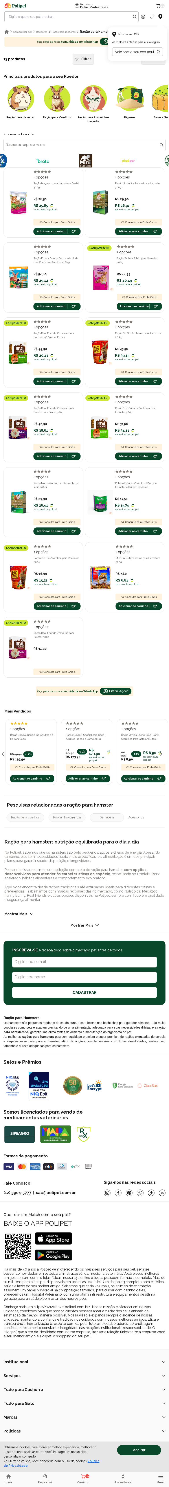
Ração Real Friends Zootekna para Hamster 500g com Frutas (53, 335)
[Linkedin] (162, 1192)
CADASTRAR (84, 992)
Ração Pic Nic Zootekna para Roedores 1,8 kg (138, 335)
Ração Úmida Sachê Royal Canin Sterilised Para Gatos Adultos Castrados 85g (140, 737)
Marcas (84, 1417)
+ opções (40, 177)
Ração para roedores (63, 31)
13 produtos (14, 59)
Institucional (84, 1362)
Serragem (107, 817)
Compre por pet (22, 31)
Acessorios (136, 817)
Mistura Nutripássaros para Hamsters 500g (138, 560)
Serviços (84, 1375)
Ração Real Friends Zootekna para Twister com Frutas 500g (53, 410)
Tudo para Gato (84, 1403)
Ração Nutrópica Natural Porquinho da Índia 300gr (56, 485)
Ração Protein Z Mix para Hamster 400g (137, 260)
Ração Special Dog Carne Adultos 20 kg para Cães (31, 736)
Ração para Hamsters (97, 31)
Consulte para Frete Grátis (57, 222)
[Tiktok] (151, 1192)
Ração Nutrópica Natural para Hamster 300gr (138, 185)
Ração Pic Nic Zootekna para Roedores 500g (56, 560)
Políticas (84, 1431)
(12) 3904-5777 (17, 1192)
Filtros (83, 59)
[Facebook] (118, 1192)
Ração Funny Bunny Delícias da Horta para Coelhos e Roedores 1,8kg (55, 260)
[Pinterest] (129, 1192)
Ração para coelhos (25, 817)
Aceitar (139, 1450)
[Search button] (135, 17)
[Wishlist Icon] (151, 16)
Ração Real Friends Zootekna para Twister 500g (53, 634)
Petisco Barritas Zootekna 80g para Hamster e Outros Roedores (136, 485)
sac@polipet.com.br (56, 1192)
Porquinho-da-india (67, 817)
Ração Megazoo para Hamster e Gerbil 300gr (56, 185)
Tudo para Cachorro (84, 1389)
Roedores (41, 31)
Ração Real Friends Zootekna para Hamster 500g (135, 410)
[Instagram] (107, 1192)
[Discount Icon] (143, 16)
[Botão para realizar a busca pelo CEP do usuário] (158, 51)
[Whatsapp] (140, 1192)
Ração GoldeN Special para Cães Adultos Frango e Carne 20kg (85, 736)
